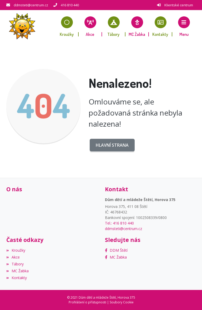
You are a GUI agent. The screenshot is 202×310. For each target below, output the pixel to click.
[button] (184, 26)
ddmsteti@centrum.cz (31, 5)
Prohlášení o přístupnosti (87, 302)
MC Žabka (17, 270)
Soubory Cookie (122, 302)
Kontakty (16, 277)
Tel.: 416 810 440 (119, 223)
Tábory (15, 263)
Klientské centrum (178, 5)
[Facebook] (116, 250)
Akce (13, 257)
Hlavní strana (112, 145)
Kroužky (15, 250)
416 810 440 (70, 5)
